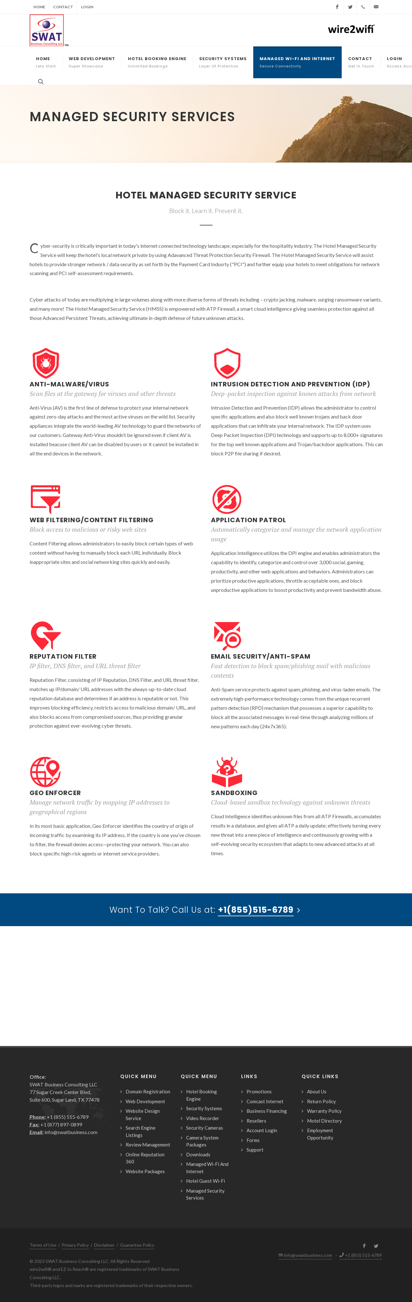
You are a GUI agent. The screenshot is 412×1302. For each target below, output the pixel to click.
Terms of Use (43, 1245)
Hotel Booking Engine (201, 1095)
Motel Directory (324, 1121)
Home (39, 6)
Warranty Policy (324, 1111)
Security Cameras (204, 1128)
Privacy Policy (75, 1245)
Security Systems (204, 1108)
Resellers (256, 1121)
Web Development (145, 1101)
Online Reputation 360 (145, 1158)
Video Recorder (202, 1118)
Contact (63, 6)
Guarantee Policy (137, 1245)
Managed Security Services (205, 1194)
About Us (316, 1091)
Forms (253, 1140)
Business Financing (267, 1111)
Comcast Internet (265, 1101)
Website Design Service (143, 1114)
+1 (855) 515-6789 (59, 1117)
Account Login (262, 1130)
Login (87, 6)
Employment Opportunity (320, 1133)
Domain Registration (148, 1091)
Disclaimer (104, 1245)
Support (255, 1150)
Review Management (148, 1144)
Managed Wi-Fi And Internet (207, 1167)
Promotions (259, 1091)
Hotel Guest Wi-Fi (205, 1181)
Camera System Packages (202, 1141)
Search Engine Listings (141, 1131)
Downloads (198, 1154)
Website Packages (145, 1171)
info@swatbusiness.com (63, 1132)
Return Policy (321, 1101)
